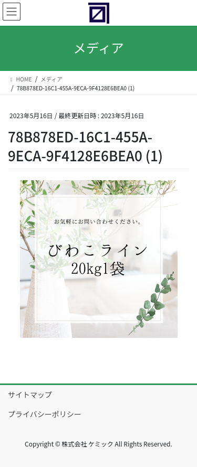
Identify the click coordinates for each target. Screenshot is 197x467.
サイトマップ (30, 394)
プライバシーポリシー (44, 414)
